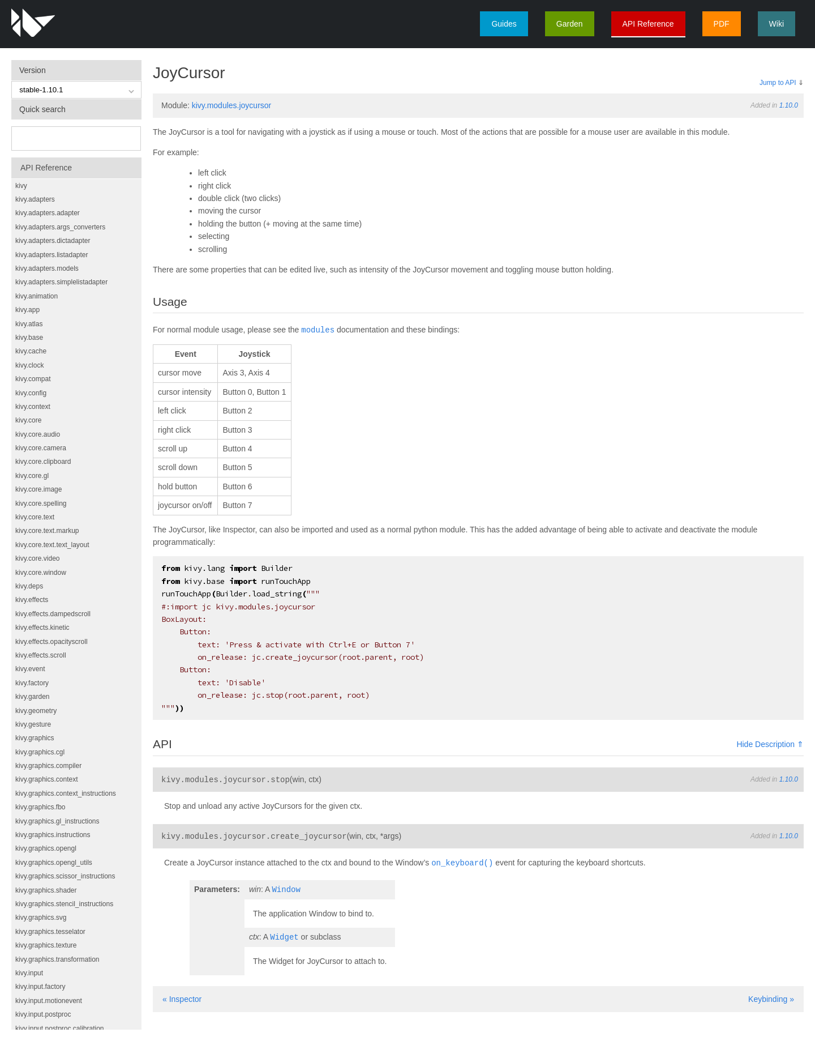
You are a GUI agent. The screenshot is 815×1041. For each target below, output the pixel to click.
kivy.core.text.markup (47, 531)
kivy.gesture (33, 724)
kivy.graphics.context (46, 779)
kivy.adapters (35, 199)
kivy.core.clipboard (43, 462)
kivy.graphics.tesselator (50, 932)
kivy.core (28, 420)
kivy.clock (29, 365)
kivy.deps (29, 586)
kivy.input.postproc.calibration (59, 1029)
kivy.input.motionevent (48, 1001)
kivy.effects (31, 600)
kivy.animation (36, 296)
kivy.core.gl (32, 476)
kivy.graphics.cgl (40, 752)
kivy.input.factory (40, 987)
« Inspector (181, 995)
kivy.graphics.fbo (40, 807)
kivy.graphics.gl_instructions (57, 821)
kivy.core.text (34, 517)
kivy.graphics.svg (40, 917)
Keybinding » (771, 995)
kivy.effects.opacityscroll (51, 642)
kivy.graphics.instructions (53, 835)
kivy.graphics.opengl (45, 848)
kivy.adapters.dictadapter (53, 241)
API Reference (648, 23)
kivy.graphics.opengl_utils (53, 863)
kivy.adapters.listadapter (51, 255)
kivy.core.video (37, 558)
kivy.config (30, 393)
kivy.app (27, 310)
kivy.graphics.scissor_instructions (65, 876)
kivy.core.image (38, 489)
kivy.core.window (40, 573)
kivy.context (32, 407)
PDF (722, 23)
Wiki (776, 23)
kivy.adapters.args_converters (60, 227)
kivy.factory (32, 683)
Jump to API (778, 83)
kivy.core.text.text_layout (52, 545)
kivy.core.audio (37, 434)
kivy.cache (30, 351)
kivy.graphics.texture (46, 945)
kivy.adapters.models (47, 268)
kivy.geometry (36, 711)
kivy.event (30, 669)
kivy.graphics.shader (46, 890)
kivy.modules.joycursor (232, 105)
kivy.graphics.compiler (48, 766)
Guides (503, 23)
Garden (569, 23)
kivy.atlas (28, 324)
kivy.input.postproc (43, 1014)
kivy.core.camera (40, 448)
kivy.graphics (34, 738)
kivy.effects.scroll (40, 655)
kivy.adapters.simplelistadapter (61, 282)
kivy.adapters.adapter (47, 213)
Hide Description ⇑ (770, 743)
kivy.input (29, 973)
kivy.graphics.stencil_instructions (64, 904)
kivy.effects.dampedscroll (53, 614)
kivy (21, 186)
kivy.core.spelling (40, 503)
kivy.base (29, 338)
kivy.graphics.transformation (57, 959)
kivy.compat (32, 379)
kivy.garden (32, 697)
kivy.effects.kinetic (42, 628)
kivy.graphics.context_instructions (65, 793)
